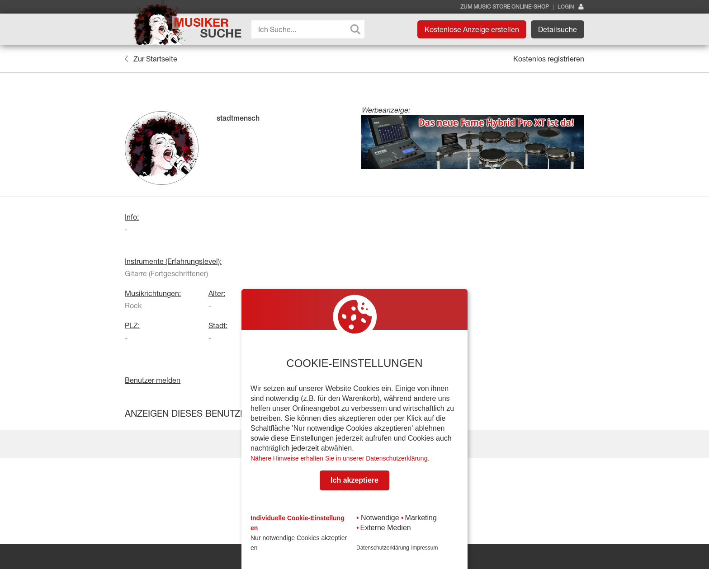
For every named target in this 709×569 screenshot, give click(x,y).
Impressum (424, 548)
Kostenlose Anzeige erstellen (472, 29)
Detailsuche (557, 29)
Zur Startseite (151, 59)
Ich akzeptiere (354, 480)
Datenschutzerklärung (382, 548)
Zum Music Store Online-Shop (504, 7)
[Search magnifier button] (355, 29)
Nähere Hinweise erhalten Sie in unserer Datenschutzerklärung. (340, 458)
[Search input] (310, 29)
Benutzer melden (152, 380)
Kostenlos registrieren (548, 59)
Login (571, 7)
